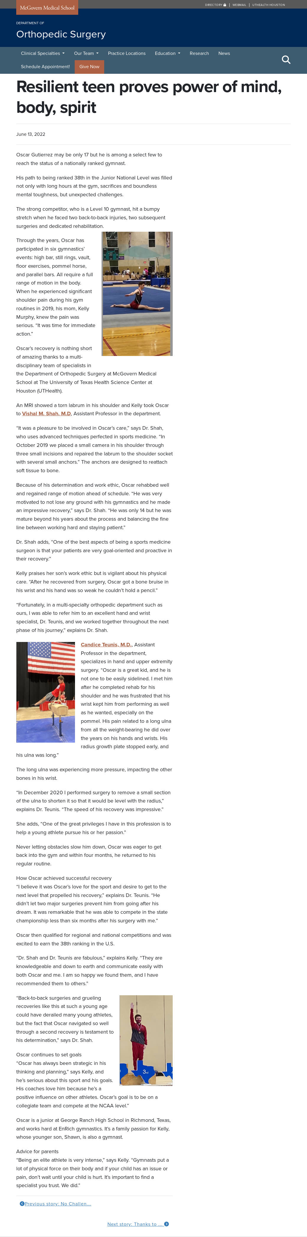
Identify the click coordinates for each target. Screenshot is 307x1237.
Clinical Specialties (41, 53)
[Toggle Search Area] (286, 60)
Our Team (84, 53)
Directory (215, 5)
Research (199, 53)
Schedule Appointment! (45, 67)
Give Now (89, 67)
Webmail (239, 5)
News (224, 53)
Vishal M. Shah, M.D (46, 413)
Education (166, 53)
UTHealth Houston (268, 5)
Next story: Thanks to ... (138, 1224)
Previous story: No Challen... (55, 1204)
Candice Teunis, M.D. (106, 644)
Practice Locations (127, 53)
